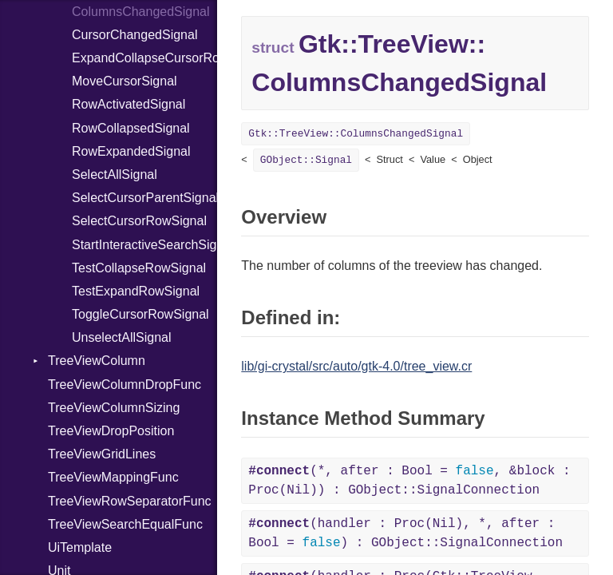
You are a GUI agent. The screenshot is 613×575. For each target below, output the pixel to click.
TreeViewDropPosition (111, 431)
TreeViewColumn (96, 360)
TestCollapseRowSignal (139, 268)
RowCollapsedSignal (131, 128)
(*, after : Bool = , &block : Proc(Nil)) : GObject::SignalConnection (409, 481)
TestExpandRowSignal (136, 291)
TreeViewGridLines (102, 454)
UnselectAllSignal (122, 337)
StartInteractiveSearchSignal (144, 245)
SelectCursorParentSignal (144, 197)
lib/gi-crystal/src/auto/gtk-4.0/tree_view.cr (356, 366)
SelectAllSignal (114, 174)
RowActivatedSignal (128, 104)
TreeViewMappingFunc (113, 477)
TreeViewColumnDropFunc (124, 384)
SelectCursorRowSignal (139, 221)
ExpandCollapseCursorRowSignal (144, 58)
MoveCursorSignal (124, 81)
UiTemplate (80, 547)
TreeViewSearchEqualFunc (125, 524)
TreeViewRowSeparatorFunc (130, 501)
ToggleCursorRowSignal (140, 314)
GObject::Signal (306, 160)
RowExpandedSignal (131, 151)
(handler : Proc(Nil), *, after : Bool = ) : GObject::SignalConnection (405, 533)
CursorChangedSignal (134, 35)
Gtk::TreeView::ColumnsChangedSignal (355, 134)
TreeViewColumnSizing (114, 407)
